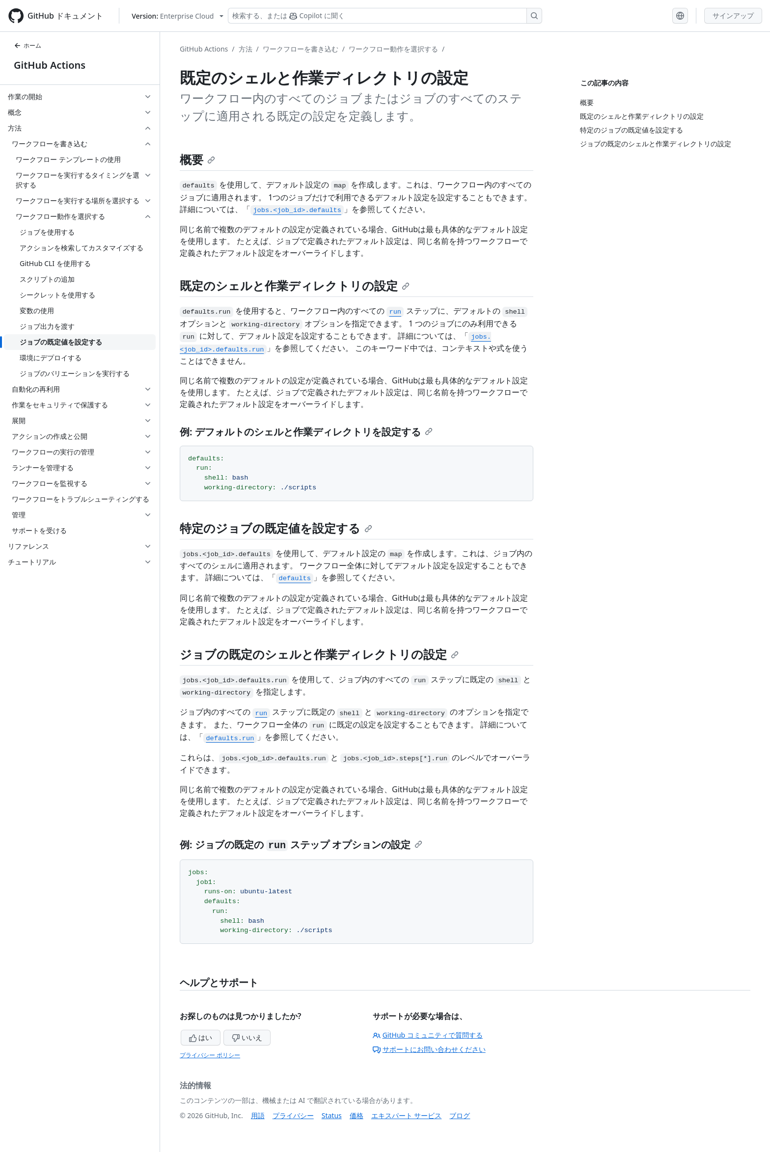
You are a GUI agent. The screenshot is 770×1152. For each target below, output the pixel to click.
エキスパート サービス (406, 1115)
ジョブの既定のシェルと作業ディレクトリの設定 (319, 654)
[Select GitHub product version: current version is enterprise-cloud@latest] (177, 16)
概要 (197, 159)
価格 (356, 1115)
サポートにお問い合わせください (429, 1049)
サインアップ (733, 15)
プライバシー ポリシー (210, 1055)
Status (332, 1115)
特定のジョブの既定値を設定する (276, 528)
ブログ (459, 1115)
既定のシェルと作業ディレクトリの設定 (295, 285)
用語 (258, 1115)
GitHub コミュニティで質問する (428, 1035)
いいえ (247, 1037)
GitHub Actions (49, 65)
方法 (245, 49)
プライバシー (293, 1115)
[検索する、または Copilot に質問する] (385, 16)
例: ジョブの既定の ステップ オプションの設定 (301, 844)
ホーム (27, 45)
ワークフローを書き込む (300, 49)
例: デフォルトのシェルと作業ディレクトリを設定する (306, 431)
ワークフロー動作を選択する (393, 49)
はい (201, 1037)
